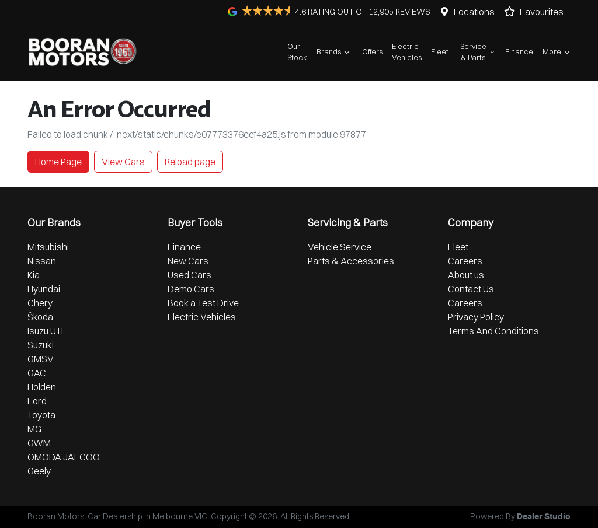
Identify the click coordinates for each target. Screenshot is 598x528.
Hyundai (43, 289)
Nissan (41, 261)
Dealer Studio (544, 517)
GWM (39, 443)
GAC (36, 373)
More (558, 52)
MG (34, 429)
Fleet (439, 51)
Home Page (58, 161)
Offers (372, 51)
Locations (474, 12)
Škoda (40, 317)
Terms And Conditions (493, 331)
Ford (37, 401)
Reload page (190, 161)
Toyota (41, 415)
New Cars (188, 261)
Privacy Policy (476, 317)
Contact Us (471, 289)
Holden (41, 387)
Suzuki (40, 345)
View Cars (123, 161)
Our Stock (297, 51)
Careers (465, 261)
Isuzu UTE (47, 331)
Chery (40, 303)
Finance (519, 51)
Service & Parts (478, 51)
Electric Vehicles (407, 51)
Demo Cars (191, 289)
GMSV (40, 359)
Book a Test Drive (203, 303)
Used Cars (189, 275)
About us (466, 275)
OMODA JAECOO (63, 457)
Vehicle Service (339, 247)
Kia (33, 275)
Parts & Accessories (351, 261)
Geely (39, 471)
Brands (335, 52)
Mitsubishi (48, 247)
